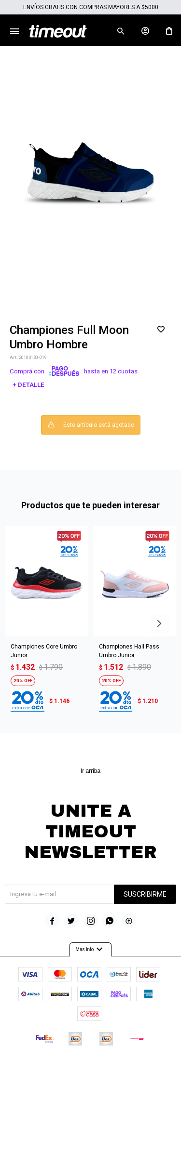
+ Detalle (28, 384)
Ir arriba (90, 771)
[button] (120, 31)
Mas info (91, 949)
